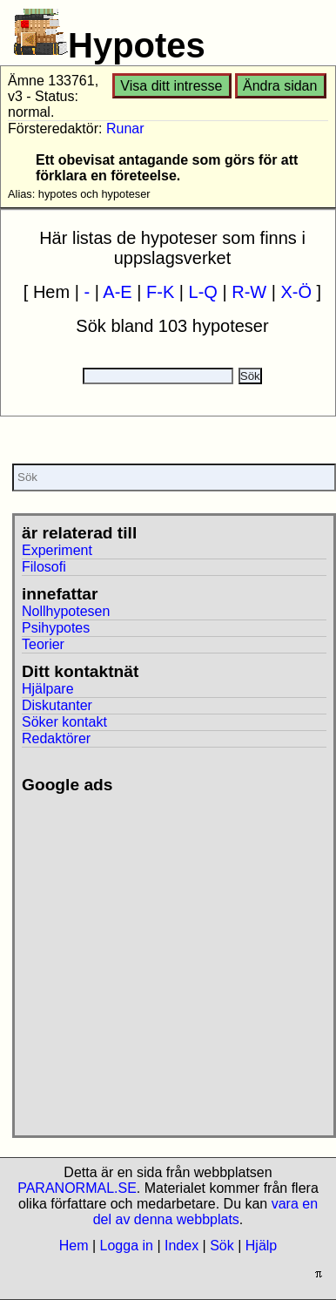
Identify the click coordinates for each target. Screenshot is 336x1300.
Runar (125, 128)
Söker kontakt (64, 721)
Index (181, 1245)
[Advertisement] (163, 958)
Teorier (43, 644)
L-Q (203, 291)
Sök (222, 1245)
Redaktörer (56, 738)
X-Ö (296, 291)
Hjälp (261, 1245)
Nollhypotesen (66, 611)
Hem (74, 1245)
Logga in (126, 1245)
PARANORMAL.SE (77, 1188)
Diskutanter (57, 705)
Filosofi (44, 566)
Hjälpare (48, 688)
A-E (117, 291)
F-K (160, 291)
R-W (249, 291)
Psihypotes (56, 627)
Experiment (57, 550)
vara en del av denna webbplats (205, 1211)
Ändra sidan (280, 85)
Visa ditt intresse (171, 85)
